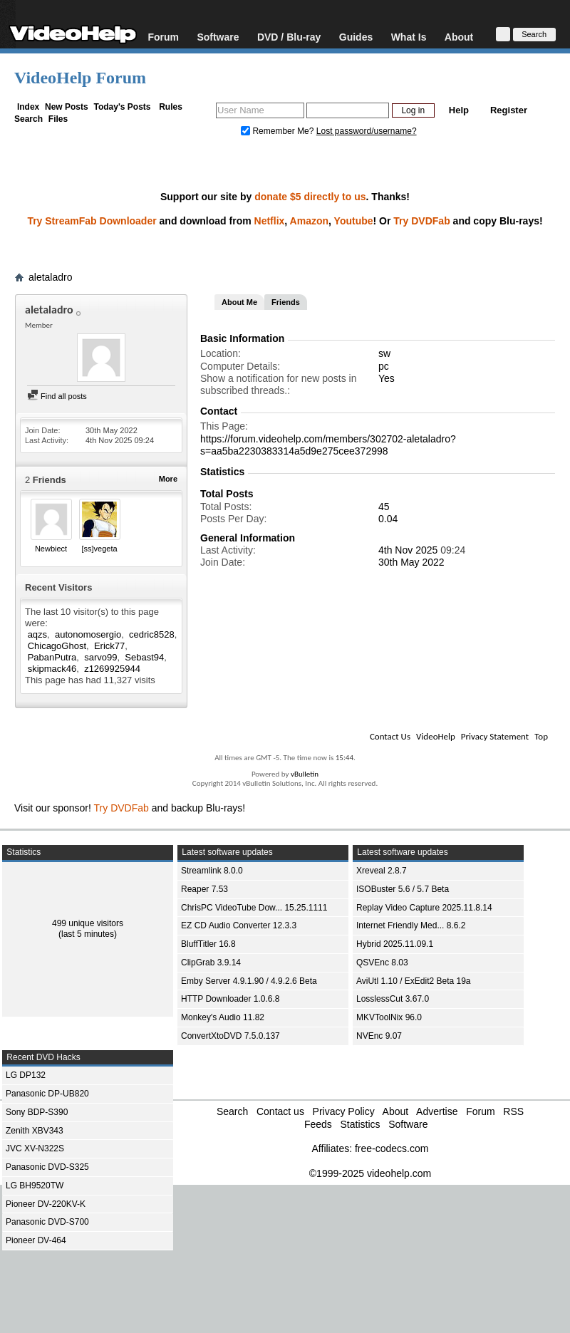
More (168, 478)
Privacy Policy (344, 1111)
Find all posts (57, 396)
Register (508, 110)
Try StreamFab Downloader (91, 221)
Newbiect (51, 548)
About (459, 36)
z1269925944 (112, 668)
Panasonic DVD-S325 (47, 1167)
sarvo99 (100, 657)
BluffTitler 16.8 (208, 944)
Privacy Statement (495, 736)
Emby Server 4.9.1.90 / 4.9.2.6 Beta (249, 981)
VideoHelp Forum (80, 77)
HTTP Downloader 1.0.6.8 (230, 999)
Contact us (280, 1111)
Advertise (436, 1111)
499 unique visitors (87, 923)
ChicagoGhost (57, 645)
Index (28, 107)
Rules (170, 107)
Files (58, 119)
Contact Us (390, 736)
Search (28, 119)
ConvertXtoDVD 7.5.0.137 (230, 1036)
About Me (239, 302)
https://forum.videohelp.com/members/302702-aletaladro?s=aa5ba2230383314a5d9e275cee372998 (328, 445)
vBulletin (304, 774)
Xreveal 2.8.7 (381, 871)
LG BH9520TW (34, 1186)
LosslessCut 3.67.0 (392, 999)
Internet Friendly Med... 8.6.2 (410, 925)
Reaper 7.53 (204, 889)
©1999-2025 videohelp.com (370, 1173)
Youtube (353, 221)
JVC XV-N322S (35, 1148)
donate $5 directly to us (310, 196)
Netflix (269, 221)
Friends (285, 302)
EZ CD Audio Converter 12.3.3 (238, 925)
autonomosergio (88, 634)
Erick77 (109, 645)
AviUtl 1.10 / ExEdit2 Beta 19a (413, 981)
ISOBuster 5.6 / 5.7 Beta (402, 889)
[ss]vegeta (99, 548)
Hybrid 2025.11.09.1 (394, 944)
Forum (163, 36)
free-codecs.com (391, 1148)
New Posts (66, 107)
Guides (356, 36)
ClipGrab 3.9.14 (211, 963)
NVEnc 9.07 (379, 1036)
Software (218, 36)
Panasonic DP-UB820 (47, 1094)
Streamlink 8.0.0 (212, 871)
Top (541, 736)
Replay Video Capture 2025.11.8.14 (424, 908)
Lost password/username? (366, 131)
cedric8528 (152, 634)
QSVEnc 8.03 (382, 963)
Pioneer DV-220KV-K (46, 1204)
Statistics (360, 1124)
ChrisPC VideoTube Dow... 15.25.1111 (254, 908)
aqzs (37, 634)
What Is (409, 36)
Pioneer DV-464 (36, 1240)
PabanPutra (52, 657)
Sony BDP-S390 (37, 1112)
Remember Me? (278, 131)
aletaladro (50, 277)
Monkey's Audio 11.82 (222, 1017)
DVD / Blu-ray (289, 36)
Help (459, 110)
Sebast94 (144, 657)
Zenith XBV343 (34, 1131)
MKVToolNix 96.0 (389, 1017)
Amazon (309, 221)
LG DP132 (26, 1075)
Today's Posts (121, 107)
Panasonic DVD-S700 (47, 1222)
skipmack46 (52, 668)
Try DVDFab (421, 221)
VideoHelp (435, 736)
